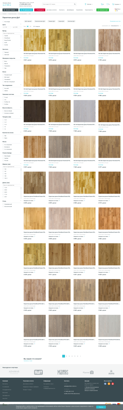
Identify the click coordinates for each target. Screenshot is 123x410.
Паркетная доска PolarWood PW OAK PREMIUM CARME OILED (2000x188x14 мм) (35, 339)
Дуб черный (28, 21)
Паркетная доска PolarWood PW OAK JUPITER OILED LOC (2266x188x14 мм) (109, 303)
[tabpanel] (35, 40)
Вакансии (5, 392)
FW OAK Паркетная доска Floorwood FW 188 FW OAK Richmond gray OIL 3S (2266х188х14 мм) (60, 89)
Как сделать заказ (48, 383)
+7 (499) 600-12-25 (25, 4)
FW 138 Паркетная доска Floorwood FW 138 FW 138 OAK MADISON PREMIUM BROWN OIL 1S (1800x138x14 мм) (109, 124)
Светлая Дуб (71, 21)
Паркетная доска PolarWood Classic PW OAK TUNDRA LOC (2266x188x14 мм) (85, 232)
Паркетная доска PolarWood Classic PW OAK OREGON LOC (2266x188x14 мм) (35, 232)
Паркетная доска (12, 13)
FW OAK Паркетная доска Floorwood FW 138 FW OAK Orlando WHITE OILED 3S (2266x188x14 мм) (109, 160)
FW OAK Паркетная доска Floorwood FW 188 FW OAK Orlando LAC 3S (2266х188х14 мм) (35, 53)
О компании (6, 386)
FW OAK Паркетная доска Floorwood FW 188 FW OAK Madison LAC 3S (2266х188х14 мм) (60, 53)
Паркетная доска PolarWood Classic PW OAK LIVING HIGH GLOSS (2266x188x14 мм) (35, 196)
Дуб (30, 13)
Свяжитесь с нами (28, 360)
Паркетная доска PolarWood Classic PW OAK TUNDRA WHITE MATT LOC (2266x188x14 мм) (60, 232)
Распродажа (40, 10)
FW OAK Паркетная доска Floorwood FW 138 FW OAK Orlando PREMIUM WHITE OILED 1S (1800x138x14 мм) (85, 160)
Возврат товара (27, 389)
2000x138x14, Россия (53, 126)
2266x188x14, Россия (103, 162)
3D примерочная (27, 10)
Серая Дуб (61, 21)
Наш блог (5, 398)
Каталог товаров (10, 10)
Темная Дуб (52, 21)
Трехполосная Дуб (40, 21)
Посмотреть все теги (115, 21)
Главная (4, 13)
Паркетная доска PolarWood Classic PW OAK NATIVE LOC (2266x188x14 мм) (109, 232)
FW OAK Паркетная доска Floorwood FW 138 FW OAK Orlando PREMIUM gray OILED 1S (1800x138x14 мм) (60, 160)
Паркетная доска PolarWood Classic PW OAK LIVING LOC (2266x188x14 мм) (85, 196)
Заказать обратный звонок (25, 6)
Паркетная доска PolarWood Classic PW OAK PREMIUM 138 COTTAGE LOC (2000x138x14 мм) (85, 268)
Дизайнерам (70, 10)
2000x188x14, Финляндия (29, 341)
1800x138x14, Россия (28, 126)
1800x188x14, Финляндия (54, 270)
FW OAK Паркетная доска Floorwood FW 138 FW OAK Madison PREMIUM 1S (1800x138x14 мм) (35, 160)
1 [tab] (34, 87)
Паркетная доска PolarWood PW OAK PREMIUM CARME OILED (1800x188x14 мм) (60, 339)
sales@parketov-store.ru (70, 386)
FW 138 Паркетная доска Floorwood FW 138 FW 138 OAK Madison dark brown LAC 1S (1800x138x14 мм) (35, 124)
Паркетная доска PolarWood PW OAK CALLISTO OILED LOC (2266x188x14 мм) (35, 303)
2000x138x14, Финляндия (79, 270)
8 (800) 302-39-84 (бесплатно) (72, 393)
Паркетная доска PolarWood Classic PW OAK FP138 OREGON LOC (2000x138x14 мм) (109, 268)
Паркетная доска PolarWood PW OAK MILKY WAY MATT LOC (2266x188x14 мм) (109, 339)
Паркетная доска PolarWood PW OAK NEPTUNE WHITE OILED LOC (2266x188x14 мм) (60, 303)
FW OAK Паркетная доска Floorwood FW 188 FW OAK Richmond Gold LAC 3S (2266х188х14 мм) (35, 89)
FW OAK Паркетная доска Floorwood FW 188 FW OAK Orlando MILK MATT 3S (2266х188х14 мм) (85, 53)
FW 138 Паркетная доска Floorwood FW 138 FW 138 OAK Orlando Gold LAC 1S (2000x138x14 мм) (60, 124)
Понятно (101, 407)
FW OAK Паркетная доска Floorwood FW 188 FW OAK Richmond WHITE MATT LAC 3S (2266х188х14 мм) (109, 89)
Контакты (61, 10)
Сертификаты (6, 395)
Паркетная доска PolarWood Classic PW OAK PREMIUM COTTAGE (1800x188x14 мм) (60, 268)
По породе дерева (22, 13)
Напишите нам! (103, 10)
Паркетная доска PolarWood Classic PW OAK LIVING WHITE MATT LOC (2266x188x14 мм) (60, 196)
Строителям (79, 10)
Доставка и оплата (52, 10)
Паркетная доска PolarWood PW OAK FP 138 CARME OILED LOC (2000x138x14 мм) (85, 339)
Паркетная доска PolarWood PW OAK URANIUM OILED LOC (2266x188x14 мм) (85, 303)
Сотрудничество (7, 389)
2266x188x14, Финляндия (29, 198)
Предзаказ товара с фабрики (31, 386)
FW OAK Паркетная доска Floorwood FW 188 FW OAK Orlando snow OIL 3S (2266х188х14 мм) (109, 53)
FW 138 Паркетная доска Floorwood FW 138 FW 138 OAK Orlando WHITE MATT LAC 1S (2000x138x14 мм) (85, 124)
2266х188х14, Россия (28, 55)
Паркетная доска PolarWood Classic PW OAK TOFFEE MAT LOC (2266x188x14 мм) (109, 196)
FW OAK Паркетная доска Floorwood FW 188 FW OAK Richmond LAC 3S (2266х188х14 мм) (85, 89)
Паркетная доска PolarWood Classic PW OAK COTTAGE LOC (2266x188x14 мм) (35, 268)
